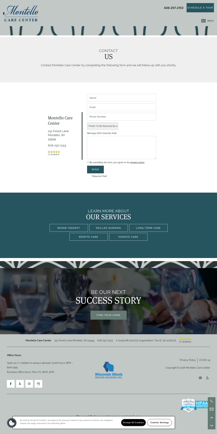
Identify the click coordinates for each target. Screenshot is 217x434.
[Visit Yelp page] (20, 384)
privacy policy (137, 162)
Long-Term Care (148, 228)
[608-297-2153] (211, 401)
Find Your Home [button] (109, 315)
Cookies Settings (159, 422)
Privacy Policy (188, 360)
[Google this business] (38, 384)
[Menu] (207, 20)
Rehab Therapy (68, 228)
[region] (93, 422)
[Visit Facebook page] (11, 384)
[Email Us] (211, 409)
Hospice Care (128, 237)
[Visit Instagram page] (29, 384)
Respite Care (88, 237)
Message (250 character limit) (101, 133)
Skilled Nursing (108, 228)
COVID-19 (204, 360)
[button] (200, 7)
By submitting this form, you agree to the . (117, 162)
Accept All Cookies (133, 422)
